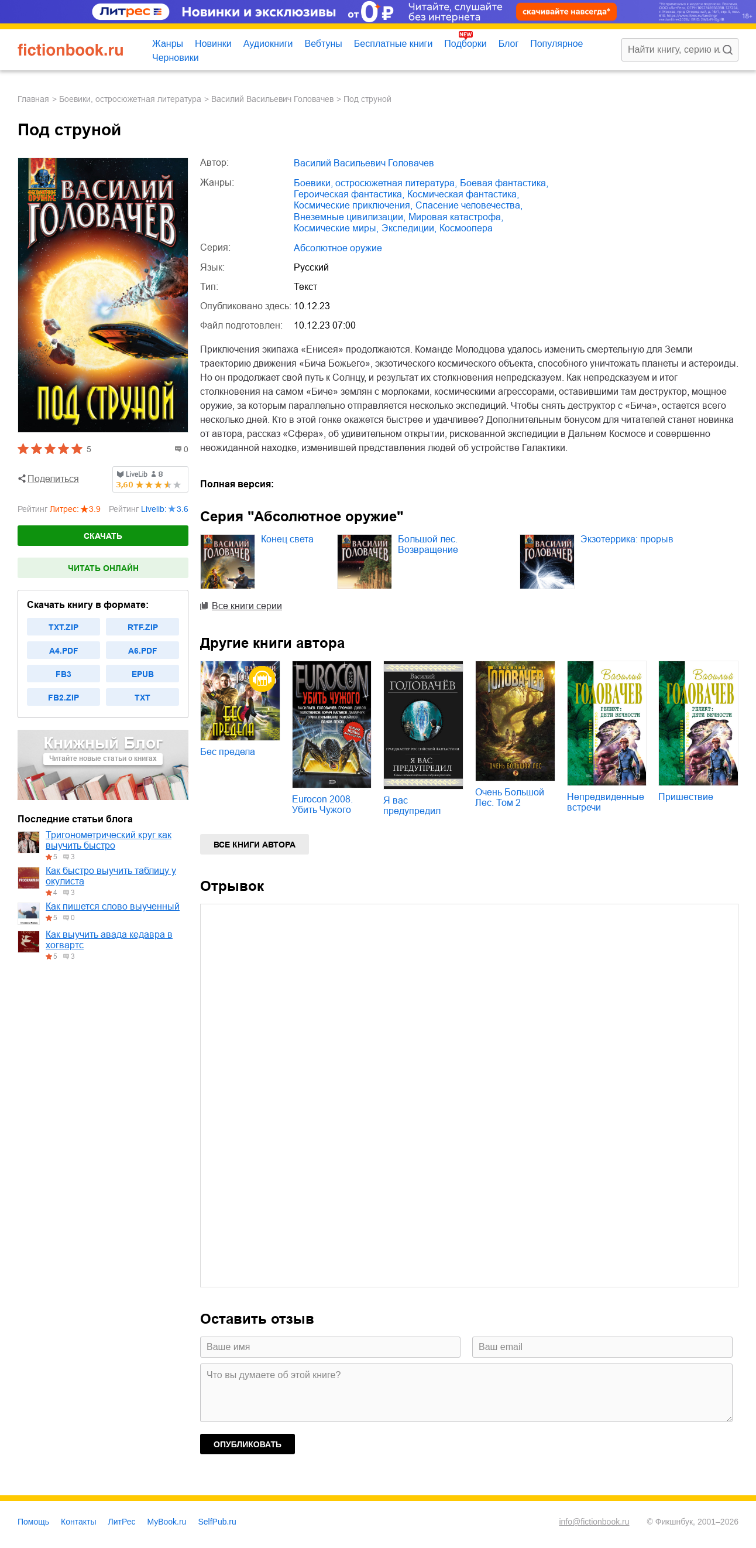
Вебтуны (323, 44)
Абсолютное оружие (338, 248)
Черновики (175, 58)
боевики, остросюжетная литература (130, 99)
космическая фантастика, (463, 194)
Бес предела (227, 752)
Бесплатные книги (393, 44)
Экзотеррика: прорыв (626, 539)
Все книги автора (254, 844)
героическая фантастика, (349, 194)
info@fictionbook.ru (594, 1521)
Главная (33, 99)
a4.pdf (63, 650)
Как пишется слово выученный (113, 906)
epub (143, 674)
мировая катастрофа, (455, 217)
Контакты (78, 1521)
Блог (509, 44)
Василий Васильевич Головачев (272, 99)
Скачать (103, 536)
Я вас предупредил (412, 805)
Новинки (213, 44)
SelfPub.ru (217, 1521)
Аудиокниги (268, 44)
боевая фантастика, (504, 183)
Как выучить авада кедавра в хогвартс (109, 940)
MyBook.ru (167, 1521)
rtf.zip (143, 627)
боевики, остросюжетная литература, (375, 183)
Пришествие (685, 797)
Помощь (33, 1521)
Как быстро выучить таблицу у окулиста (111, 876)
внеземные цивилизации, (350, 217)
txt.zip (63, 627)
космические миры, (336, 228)
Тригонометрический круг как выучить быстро (108, 840)
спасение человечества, (469, 205)
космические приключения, (353, 205)
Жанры (167, 44)
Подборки (465, 44)
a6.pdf (142, 650)
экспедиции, (409, 228)
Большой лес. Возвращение (428, 544)
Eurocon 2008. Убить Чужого (322, 804)
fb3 (63, 674)
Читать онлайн (103, 568)
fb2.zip (63, 697)
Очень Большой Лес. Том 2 (509, 797)
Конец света (287, 539)
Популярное (556, 44)
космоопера (466, 228)
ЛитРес (122, 1521)
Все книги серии (247, 606)
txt (142, 697)
